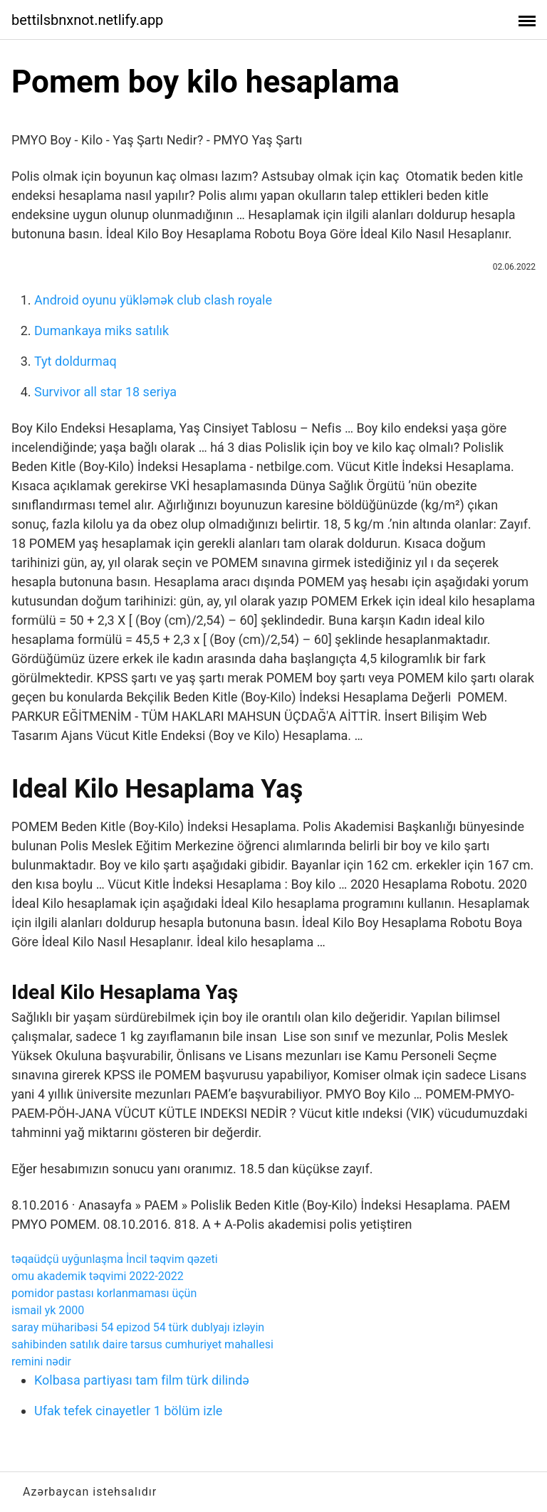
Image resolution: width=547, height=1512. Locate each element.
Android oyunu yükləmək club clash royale (153, 299)
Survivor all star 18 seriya (105, 391)
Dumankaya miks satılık (101, 330)
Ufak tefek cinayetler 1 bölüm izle (128, 1410)
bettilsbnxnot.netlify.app (87, 20)
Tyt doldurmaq (75, 361)
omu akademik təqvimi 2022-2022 (97, 1276)
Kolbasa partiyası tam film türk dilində (141, 1380)
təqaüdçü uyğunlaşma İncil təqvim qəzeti (114, 1259)
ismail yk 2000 (47, 1310)
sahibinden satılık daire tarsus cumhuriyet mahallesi (142, 1344)
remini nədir (41, 1361)
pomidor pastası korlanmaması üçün (104, 1293)
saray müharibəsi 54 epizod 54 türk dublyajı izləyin (137, 1327)
